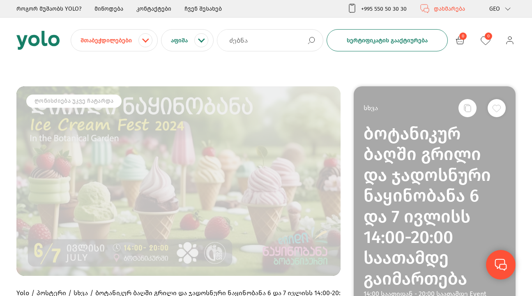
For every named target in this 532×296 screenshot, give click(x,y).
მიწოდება (108, 8)
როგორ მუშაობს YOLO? (48, 8)
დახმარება (442, 9)
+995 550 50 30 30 (377, 8)
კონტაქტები (153, 8)
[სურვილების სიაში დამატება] (497, 108)
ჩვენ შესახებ (203, 8)
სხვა (371, 108)
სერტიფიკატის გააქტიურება (387, 40)
